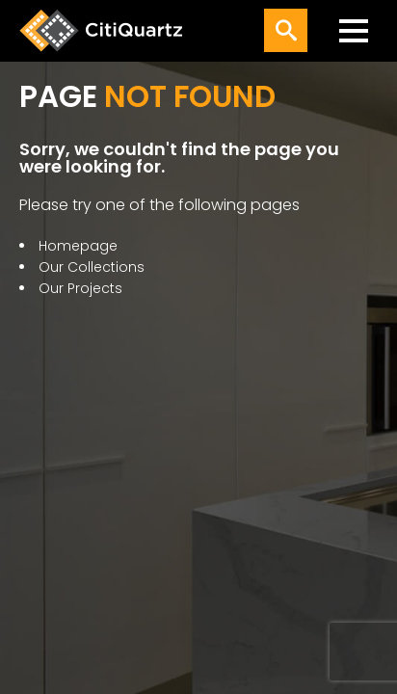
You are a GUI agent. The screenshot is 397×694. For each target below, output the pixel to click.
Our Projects (80, 288)
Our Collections (92, 267)
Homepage (78, 245)
